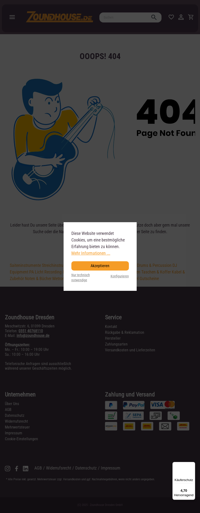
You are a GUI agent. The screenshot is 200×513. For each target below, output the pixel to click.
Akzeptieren (100, 265)
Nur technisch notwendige (80, 278)
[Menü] (192, 465)
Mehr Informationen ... (90, 253)
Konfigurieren (120, 276)
